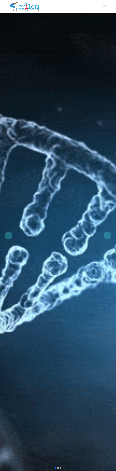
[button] (8, 235)
